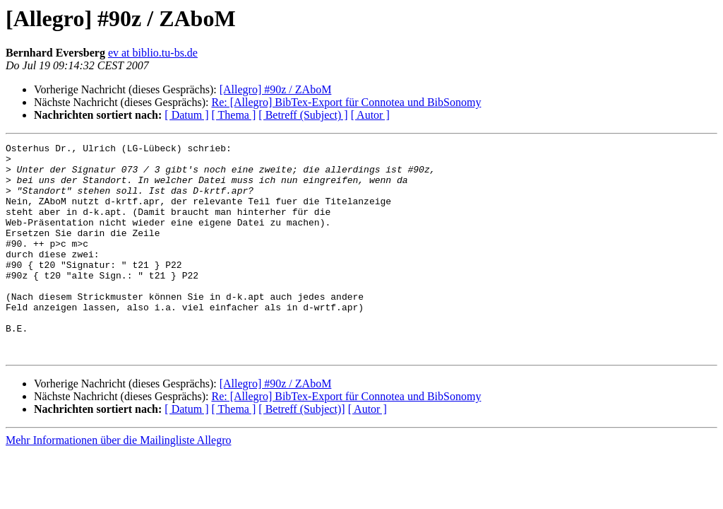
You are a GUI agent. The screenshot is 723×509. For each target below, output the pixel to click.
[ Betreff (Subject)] (301, 451)
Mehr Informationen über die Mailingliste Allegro (118, 482)
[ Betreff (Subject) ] (302, 115)
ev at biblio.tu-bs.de (153, 53)
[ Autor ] (370, 115)
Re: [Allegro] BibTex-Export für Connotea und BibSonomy (346, 102)
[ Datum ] (186, 115)
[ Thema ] (234, 115)
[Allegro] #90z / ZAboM (276, 89)
